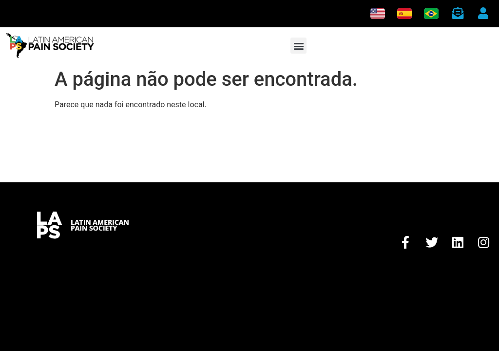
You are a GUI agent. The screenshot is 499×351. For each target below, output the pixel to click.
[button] (298, 46)
